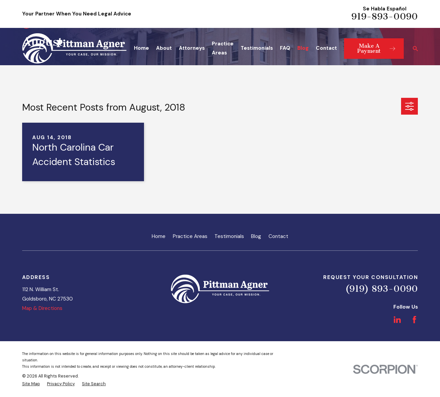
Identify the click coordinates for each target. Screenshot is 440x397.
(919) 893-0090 (381, 289)
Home (158, 236)
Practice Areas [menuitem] (223, 48)
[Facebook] (414, 319)
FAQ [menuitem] (285, 48)
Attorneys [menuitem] (192, 48)
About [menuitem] (164, 48)
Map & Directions (42, 308)
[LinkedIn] (397, 319)
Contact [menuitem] (326, 48)
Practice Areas (190, 236)
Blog (256, 236)
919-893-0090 (384, 16)
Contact (278, 236)
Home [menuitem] (141, 48)
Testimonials (229, 236)
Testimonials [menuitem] (257, 48)
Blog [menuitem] (303, 48)
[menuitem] (31, 384)
